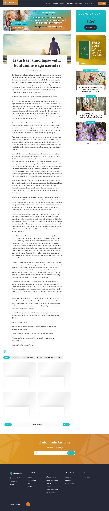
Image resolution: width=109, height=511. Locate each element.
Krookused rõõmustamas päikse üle (90, 144)
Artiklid (48, 3)
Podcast (55, 3)
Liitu (70, 453)
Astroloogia (49, 357)
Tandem (48, 483)
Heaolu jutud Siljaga (52, 480)
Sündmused (68, 480)
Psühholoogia (29, 357)
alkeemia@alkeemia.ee (17, 478)
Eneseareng (16, 357)
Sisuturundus (88, 3)
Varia (32, 70)
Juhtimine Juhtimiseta (52, 489)
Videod (62, 3)
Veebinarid (69, 3)
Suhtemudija (49, 486)
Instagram (14, 484)
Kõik (6, 357)
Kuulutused (78, 3)
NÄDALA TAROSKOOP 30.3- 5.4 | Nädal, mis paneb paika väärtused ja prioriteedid (90, 89)
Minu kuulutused (69, 483)
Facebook (13, 481)
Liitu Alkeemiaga (90, 27)
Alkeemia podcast (51, 477)
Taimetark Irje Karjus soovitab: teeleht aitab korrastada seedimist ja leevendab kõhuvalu (90, 115)
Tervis (39, 357)
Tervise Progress (50, 492)
